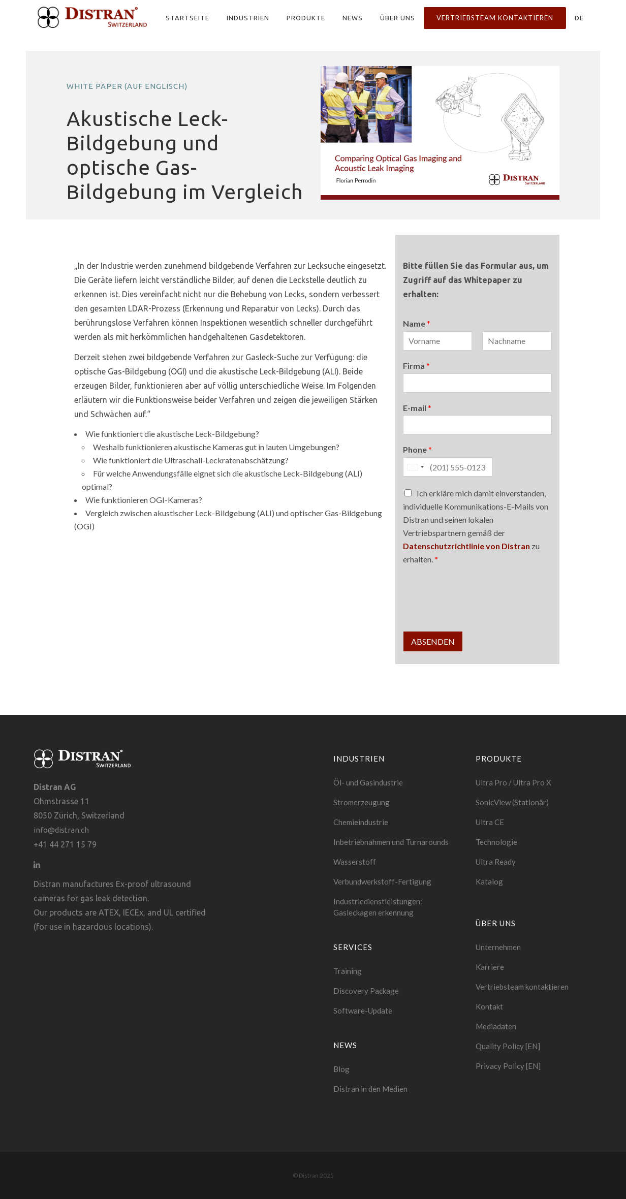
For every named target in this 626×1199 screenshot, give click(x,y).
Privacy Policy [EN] (508, 1065)
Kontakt (489, 1006)
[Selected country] (415, 467)
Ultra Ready (496, 861)
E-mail (417, 408)
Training (347, 970)
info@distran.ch (61, 830)
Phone (417, 449)
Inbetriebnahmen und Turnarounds (391, 841)
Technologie (496, 841)
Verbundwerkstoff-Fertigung (382, 881)
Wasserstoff (354, 861)
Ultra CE (490, 822)
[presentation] (480, 614)
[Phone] (447, 467)
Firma (416, 365)
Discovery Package (366, 990)
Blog (341, 1069)
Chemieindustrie (360, 822)
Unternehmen (498, 947)
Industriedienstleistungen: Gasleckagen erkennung (377, 907)
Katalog (489, 881)
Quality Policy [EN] (508, 1046)
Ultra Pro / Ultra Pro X (513, 782)
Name (416, 323)
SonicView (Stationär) (512, 802)
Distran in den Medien (370, 1088)
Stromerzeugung (361, 802)
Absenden (433, 641)
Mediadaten (496, 1026)
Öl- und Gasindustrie (368, 782)
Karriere (490, 966)
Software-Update (362, 1010)
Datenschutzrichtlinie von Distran (466, 546)
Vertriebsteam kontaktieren (522, 986)
